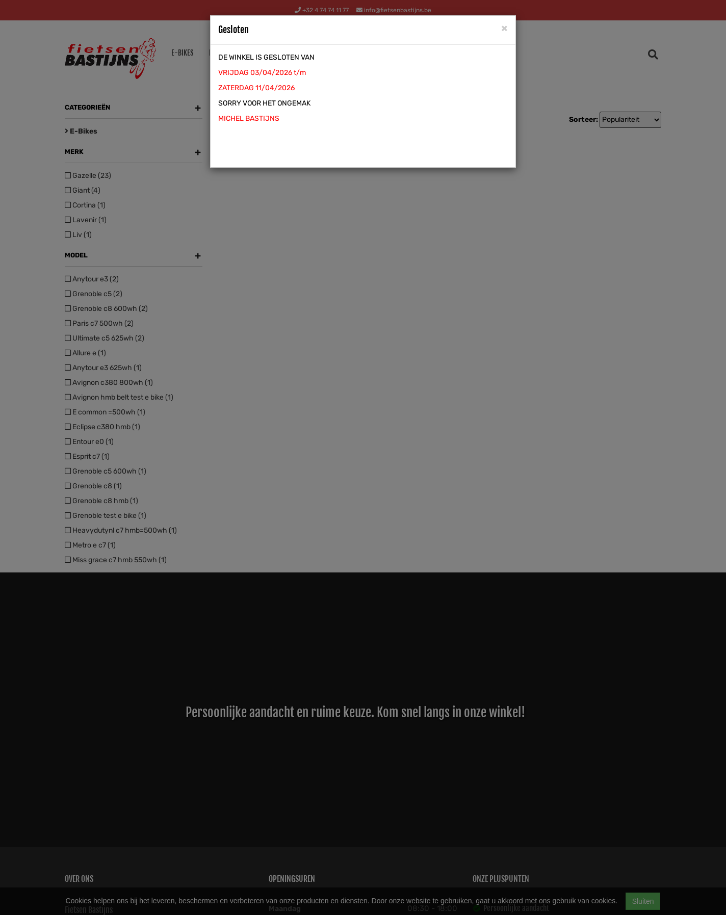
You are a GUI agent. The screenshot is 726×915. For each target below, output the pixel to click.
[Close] (504, 27)
